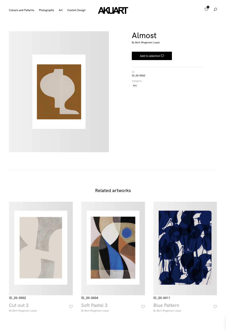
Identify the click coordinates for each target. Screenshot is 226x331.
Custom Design (76, 10)
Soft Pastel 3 (113, 308)
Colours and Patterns (21, 10)
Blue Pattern (185, 308)
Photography (46, 10)
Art (60, 10)
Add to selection (150, 56)
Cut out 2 (41, 308)
